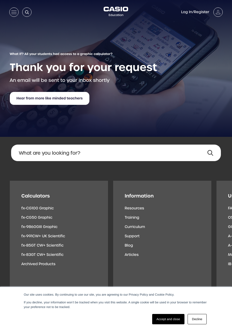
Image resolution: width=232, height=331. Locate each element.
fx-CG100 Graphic (37, 208)
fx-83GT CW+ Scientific (42, 255)
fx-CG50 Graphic (36, 217)
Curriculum (135, 227)
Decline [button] (197, 319)
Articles (132, 255)
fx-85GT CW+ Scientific (42, 245)
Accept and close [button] (168, 319)
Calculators (35, 196)
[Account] (202, 12)
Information (139, 196)
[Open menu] (14, 13)
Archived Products (38, 264)
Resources (134, 208)
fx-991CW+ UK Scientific (43, 236)
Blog (129, 245)
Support (132, 236)
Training (132, 217)
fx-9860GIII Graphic (39, 227)
